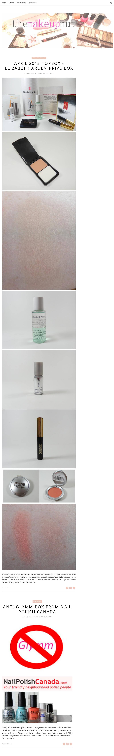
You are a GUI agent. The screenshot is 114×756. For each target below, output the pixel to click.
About (11, 2)
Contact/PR (21, 2)
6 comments (6, 744)
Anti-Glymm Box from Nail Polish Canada (37, 609)
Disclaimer (33, 2)
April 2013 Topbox (39, 58)
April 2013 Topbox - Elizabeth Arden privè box (39, 66)
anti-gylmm (37, 601)
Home (4, 2)
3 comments (6, 588)
